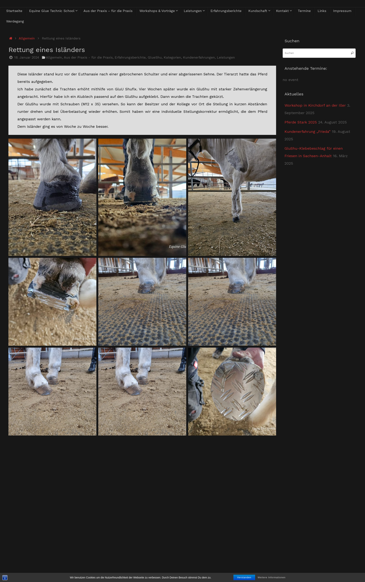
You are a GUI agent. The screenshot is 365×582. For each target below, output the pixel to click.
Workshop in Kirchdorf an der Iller (315, 105)
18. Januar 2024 (26, 57)
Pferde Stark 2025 (301, 122)
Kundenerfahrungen (199, 57)
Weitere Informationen (272, 577)
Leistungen (226, 57)
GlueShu (155, 57)
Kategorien (172, 57)
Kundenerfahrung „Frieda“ (308, 131)
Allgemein (27, 38)
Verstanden (244, 577)
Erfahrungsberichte (130, 57)
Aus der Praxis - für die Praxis (88, 57)
